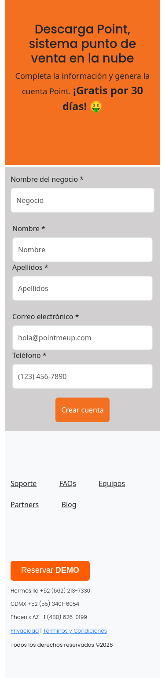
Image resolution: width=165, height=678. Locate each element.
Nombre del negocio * (47, 179)
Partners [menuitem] (25, 504)
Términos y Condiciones (75, 630)
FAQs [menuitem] (67, 483)
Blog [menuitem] (69, 504)
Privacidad (25, 630)
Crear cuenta (82, 410)
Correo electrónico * (45, 316)
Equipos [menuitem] (112, 483)
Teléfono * (29, 355)
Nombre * (28, 228)
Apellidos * (30, 267)
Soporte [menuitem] (24, 483)
